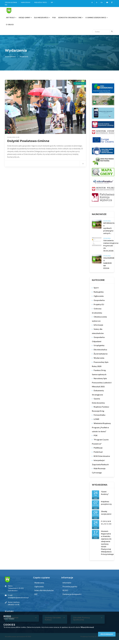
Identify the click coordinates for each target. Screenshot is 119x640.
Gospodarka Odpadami (98, 339)
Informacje (98, 325)
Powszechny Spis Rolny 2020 (100, 364)
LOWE (96, 419)
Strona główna (11, 2)
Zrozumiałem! (106, 634)
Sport (96, 287)
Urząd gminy (99, 345)
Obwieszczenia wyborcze (99, 319)
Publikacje (98, 448)
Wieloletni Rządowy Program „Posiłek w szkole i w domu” (101, 427)
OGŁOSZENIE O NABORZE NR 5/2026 (108, 263)
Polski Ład (98, 452)
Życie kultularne (100, 354)
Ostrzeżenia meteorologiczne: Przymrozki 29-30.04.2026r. (111, 246)
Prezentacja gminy (69, 586)
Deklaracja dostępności (71, 594)
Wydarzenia (99, 358)
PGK (96, 435)
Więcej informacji (87, 627)
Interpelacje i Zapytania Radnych (100, 462)
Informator (66, 582)
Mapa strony (25, 2)
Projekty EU (99, 304)
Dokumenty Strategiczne (98, 392)
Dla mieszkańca (100, 349)
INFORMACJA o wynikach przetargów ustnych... (108, 228)
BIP (52, 2)
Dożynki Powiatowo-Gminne (28, 141)
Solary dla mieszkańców (98, 331)
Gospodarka (99, 300)
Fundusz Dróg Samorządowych (99, 372)
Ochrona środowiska (97, 310)
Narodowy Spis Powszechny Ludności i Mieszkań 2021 (102, 382)
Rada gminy (99, 292)
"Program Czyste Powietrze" (100, 441)
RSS (6, 5)
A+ (102, 2)
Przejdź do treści (40, 2)
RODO (65, 590)
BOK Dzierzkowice (102, 456)
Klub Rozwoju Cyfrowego (98, 470)
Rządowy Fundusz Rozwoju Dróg (100, 409)
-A (92, 2)
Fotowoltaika (99, 415)
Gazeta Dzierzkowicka (98, 400)
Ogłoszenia (99, 296)
